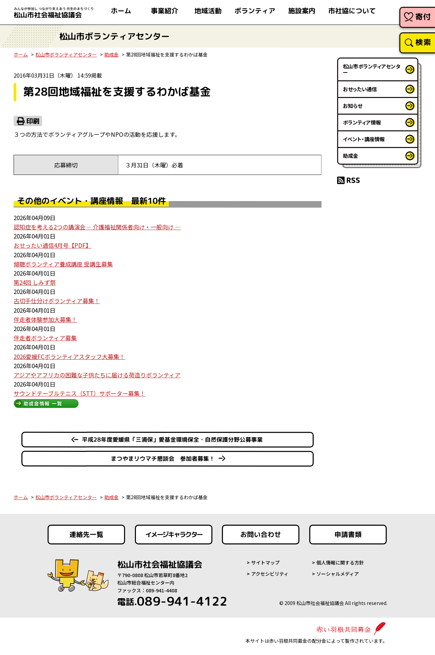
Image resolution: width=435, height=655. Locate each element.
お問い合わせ (260, 534)
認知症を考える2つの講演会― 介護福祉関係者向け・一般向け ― (97, 227)
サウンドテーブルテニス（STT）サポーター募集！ (79, 393)
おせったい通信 (360, 89)
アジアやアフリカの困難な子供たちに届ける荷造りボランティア (97, 375)
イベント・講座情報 (364, 139)
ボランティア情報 (362, 122)
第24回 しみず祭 (35, 282)
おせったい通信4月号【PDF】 (52, 245)
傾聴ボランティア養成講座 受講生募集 (63, 264)
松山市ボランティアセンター (66, 54)
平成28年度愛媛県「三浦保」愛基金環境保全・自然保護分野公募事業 (172, 439)
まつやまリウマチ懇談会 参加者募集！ (163, 458)
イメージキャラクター (173, 534)
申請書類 (348, 534)
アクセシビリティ (270, 573)
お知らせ (352, 105)
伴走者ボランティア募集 (45, 337)
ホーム (21, 54)
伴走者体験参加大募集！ (45, 319)
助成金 (111, 54)
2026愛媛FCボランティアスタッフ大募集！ (69, 356)
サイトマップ (265, 562)
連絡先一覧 (86, 534)
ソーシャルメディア (337, 573)
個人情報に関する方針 (340, 562)
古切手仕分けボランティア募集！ (57, 300)
